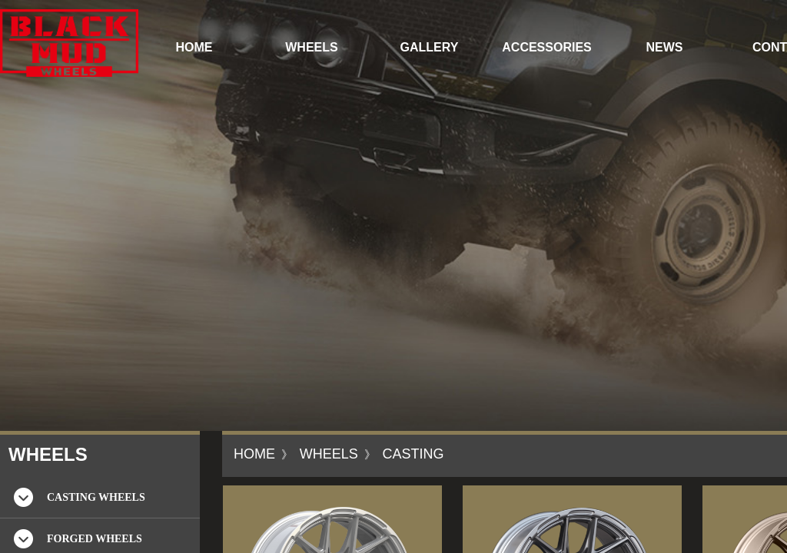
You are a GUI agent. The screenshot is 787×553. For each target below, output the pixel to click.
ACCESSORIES (546, 47)
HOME (194, 47)
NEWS (664, 47)
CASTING (412, 454)
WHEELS (311, 47)
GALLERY (429, 47)
